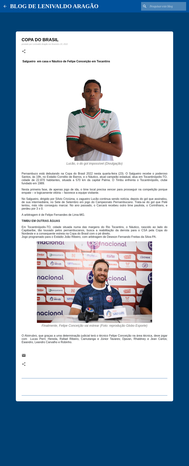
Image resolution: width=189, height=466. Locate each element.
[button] (24, 51)
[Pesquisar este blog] (167, 6)
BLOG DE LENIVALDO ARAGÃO (54, 6)
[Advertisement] (94, 432)
